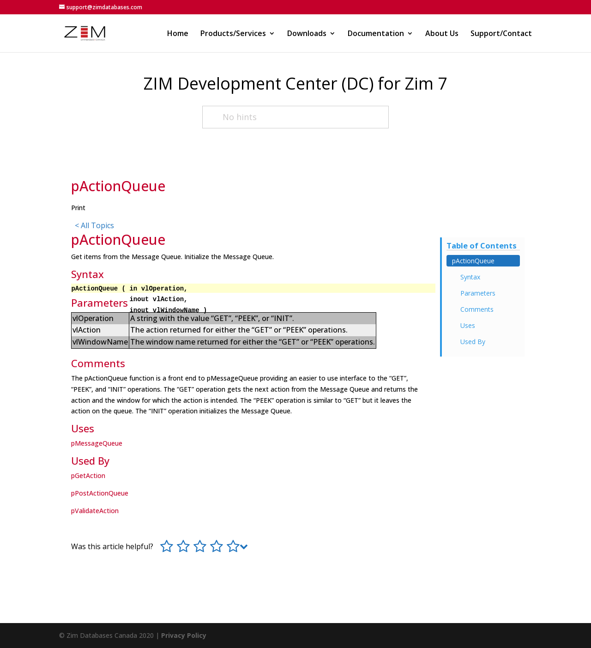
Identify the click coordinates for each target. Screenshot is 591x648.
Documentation (376, 34)
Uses (467, 325)
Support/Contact (501, 34)
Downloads (306, 34)
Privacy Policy (183, 635)
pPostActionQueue (99, 493)
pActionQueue (473, 260)
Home (177, 34)
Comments (477, 309)
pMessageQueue (96, 443)
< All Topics (94, 225)
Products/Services (233, 34)
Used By (472, 341)
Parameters (477, 293)
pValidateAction (95, 510)
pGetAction (88, 475)
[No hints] (295, 117)
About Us (441, 34)
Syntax (470, 277)
